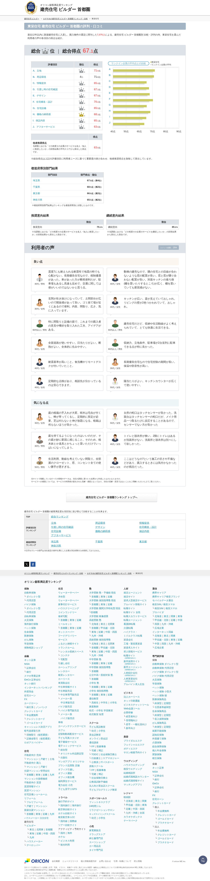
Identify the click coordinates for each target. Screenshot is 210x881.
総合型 (63, 749)
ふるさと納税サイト (68, 643)
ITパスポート (107, 762)
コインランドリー (67, 612)
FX (25, 699)
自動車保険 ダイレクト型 (165, 664)
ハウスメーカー (35, 841)
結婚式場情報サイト (134, 780)
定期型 (167, 703)
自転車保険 (30, 616)
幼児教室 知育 (96, 714)
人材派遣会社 (130, 679)
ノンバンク (41, 707)
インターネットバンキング (38, 687)
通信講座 (93, 742)
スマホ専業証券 (32, 675)
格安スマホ (171, 608)
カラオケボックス (133, 816)
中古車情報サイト (67, 687)
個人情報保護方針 (89, 861)
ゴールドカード (35, 723)
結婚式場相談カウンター (136, 776)
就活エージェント (133, 592)
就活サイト (129, 596)
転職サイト (129, 608)
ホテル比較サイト (67, 813)
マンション (32, 759)
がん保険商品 (159, 723)
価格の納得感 (44, 114)
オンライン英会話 (98, 738)
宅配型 (63, 659)
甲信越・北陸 (108, 628)
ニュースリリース (70, 861)
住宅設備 (41, 108)
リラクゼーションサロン (102, 810)
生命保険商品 (159, 711)
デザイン (41, 95)
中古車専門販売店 (69, 694)
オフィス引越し (66, 769)
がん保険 (28, 639)
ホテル (61, 836)
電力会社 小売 (65, 785)
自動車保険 (30, 592)
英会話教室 (95, 734)
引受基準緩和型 (163, 707)
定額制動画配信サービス (71, 734)
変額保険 (157, 754)
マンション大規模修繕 (35, 778)
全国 (142, 813)
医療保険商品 (159, 699)
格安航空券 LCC (66, 817)
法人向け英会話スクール (102, 785)
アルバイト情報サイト (135, 604)
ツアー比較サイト (67, 825)
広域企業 (159, 628)
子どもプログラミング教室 (103, 789)
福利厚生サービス (67, 781)
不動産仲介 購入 (32, 762)
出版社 (63, 757)
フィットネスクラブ (99, 802)
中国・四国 (49, 833)
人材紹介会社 (130, 674)
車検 (60, 722)
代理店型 (31, 600)
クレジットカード (33, 711)
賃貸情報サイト (32, 786)
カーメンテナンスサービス (72, 726)
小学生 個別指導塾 (98, 691)
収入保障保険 (161, 719)
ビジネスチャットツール (136, 704)
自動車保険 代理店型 (163, 668)
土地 (52, 759)
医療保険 (28, 635)
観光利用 (65, 844)
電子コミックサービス (69, 745)
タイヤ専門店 (96, 850)
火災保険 (28, 620)
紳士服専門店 (96, 838)
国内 (62, 833)
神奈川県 (37, 199)
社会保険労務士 (109, 754)
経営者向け (131, 716)
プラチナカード (166, 822)
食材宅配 (62, 616)
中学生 (104, 702)
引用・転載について (122, 861)
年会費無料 (32, 715)
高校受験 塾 (95, 620)
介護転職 (128, 628)
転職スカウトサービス (135, 616)
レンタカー (64, 671)
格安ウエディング (133, 769)
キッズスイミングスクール (102, 814)
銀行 (29, 672)
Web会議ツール (132, 708)
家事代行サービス (67, 604)
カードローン (31, 703)
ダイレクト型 (33, 596)
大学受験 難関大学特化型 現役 (104, 608)
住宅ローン (30, 695)
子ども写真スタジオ (68, 738)
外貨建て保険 (159, 738)
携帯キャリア (159, 592)
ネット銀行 (30, 683)
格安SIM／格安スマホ (163, 604)
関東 (144, 801)
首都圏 (30, 774)
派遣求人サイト (132, 647)
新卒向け (130, 728)
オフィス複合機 (66, 777)
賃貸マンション (32, 790)
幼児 (93, 730)
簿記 (100, 750)
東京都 (36, 193)
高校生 (94, 702)
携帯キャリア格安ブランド (166, 596)
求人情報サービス (133, 651)
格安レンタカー (66, 675)
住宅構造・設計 (44, 102)
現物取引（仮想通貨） (38, 734)
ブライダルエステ (133, 740)
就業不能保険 (159, 730)
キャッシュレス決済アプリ (38, 727)
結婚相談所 (129, 773)
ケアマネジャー (111, 758)
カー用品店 (95, 846)
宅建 (93, 750)
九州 (52, 774)
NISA (27, 664)
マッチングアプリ (133, 784)
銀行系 (30, 707)
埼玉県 (36, 180)
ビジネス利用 (67, 840)
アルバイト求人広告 (134, 684)
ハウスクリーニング (68, 608)
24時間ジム (95, 806)
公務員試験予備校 (98, 781)
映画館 (127, 797)
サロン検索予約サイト (135, 752)
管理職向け (131, 720)
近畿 (45, 774)
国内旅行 (65, 805)
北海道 (94, 624)
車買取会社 (64, 683)
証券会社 (31, 668)
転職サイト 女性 (132, 612)
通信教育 (93, 698)
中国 (180, 620)
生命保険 (28, 632)
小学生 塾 (94, 683)
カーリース (64, 679)
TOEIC (95, 754)
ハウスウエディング (134, 765)
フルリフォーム (35, 802)
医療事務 (101, 746)
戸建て (43, 759)
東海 (38, 774)
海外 (69, 833)
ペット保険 (30, 628)
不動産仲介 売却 (32, 755)
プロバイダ (158, 612)
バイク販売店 (65, 706)
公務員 (94, 762)
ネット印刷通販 (132, 700)
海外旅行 (76, 805)
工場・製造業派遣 (133, 643)
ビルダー (31, 825)
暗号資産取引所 (32, 730)
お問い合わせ (105, 861)
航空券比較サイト (67, 809)
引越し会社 (64, 663)
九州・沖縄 (97, 635)
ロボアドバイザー (33, 742)
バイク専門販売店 (69, 710)
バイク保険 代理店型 (163, 675)
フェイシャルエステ (134, 744)
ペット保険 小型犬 (161, 691)
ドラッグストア (97, 834)
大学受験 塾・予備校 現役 (102, 592)
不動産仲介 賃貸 (32, 782)
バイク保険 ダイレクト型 (165, 672)
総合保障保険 (159, 746)
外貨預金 (28, 691)
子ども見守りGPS (67, 789)
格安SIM (159, 608)
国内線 (63, 821)
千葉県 (36, 187)
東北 (32, 829)
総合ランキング (59, 516)
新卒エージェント (133, 668)
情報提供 (41, 83)
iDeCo (155, 783)
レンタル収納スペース (72, 651)
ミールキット (65, 624)
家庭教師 (93, 706)
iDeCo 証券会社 (32, 679)
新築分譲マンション (34, 810)
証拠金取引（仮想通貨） (39, 738)
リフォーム (30, 798)
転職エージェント (133, 620)
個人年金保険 (159, 750)
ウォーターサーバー (68, 592)
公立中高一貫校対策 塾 (101, 675)
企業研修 (128, 712)
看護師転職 (129, 624)
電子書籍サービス (67, 742)
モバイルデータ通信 (162, 600)
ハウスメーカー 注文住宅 (36, 818)
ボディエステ (130, 748)
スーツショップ (97, 842)
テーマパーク (130, 820)
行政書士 (96, 758)
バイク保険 (30, 604)
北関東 (39, 829)
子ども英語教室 (97, 727)
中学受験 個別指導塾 (100, 667)
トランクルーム (66, 647)
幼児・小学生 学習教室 (101, 710)
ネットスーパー (66, 632)
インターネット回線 (162, 632)
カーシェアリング (67, 667)
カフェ (61, 730)
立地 (39, 70)
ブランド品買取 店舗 (69, 765)
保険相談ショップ (33, 647)
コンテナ (65, 655)
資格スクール (96, 766)
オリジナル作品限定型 (72, 753)
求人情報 (138, 861)
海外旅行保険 (31, 624)
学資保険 (28, 643)
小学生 (113, 702)
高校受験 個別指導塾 (100, 639)
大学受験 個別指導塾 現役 (102, 600)
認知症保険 (158, 734)
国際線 (73, 821)
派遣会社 (128, 639)
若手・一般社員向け (136, 724)
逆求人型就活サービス (135, 600)
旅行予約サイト (66, 801)
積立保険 (157, 758)
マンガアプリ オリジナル (71, 761)
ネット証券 (30, 660)
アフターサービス (45, 126)
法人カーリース (132, 696)
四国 (157, 624)
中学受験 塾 (95, 659)
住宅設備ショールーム (35, 794)
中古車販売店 (65, 691)
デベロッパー (33, 845)
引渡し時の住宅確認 (47, 89)
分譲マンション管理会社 (37, 770)
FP (92, 746)
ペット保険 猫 (159, 695)
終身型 (158, 703)
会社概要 (56, 861)
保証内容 (40, 120)
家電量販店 (95, 830)
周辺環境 (41, 77)
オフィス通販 (65, 773)
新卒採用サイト (132, 662)
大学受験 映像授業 (98, 616)
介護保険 (157, 742)
